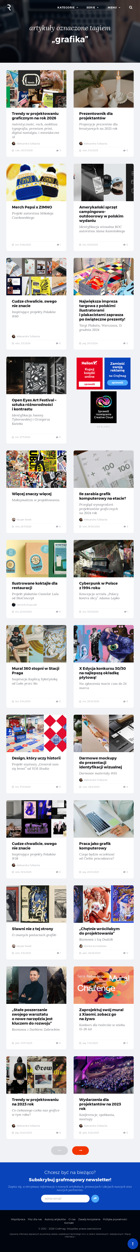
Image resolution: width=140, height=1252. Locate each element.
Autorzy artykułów (55, 1225)
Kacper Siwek (22, 521)
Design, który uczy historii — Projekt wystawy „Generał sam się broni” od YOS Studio (36, 757)
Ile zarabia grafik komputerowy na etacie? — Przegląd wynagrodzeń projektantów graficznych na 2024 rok (104, 494)
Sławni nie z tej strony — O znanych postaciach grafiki (36, 927)
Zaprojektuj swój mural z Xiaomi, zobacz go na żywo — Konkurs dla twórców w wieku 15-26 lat (104, 1013)
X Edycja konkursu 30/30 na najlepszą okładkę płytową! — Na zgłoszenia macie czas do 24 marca (104, 669)
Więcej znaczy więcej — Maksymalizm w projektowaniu (36, 494)
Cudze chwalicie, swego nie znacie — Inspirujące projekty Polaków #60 (36, 305)
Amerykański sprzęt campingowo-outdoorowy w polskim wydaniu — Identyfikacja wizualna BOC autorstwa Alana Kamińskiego (104, 208)
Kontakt (69, 1229)
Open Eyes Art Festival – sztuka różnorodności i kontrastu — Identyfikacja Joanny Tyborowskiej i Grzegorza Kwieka (36, 401)
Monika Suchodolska (93, 951)
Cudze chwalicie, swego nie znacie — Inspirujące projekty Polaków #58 (36, 844)
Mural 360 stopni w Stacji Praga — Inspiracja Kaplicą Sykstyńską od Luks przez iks (36, 669)
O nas (72, 1225)
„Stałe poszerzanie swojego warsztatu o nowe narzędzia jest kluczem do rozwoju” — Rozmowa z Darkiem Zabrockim (36, 1013)
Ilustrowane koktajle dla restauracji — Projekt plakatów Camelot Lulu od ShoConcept (36, 582)
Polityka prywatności (115, 1225)
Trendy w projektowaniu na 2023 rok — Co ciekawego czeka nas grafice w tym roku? (36, 1103)
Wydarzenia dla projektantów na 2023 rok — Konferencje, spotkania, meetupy (104, 1103)
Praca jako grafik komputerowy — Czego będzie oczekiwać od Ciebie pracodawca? (104, 844)
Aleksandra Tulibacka (26, 143)
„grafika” (70, 39)
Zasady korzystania (89, 1225)
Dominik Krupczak (24, 607)
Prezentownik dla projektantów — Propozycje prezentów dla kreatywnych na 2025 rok (104, 113)
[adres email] (65, 1205)
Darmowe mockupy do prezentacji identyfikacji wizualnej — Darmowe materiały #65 (104, 757)
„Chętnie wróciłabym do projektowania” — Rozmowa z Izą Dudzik (104, 927)
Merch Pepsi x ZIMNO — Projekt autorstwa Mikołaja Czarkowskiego (36, 208)
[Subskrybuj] (95, 1205)
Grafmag (60, 1234)
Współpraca (18, 1225)
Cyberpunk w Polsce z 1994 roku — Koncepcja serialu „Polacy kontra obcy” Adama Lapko (104, 582)
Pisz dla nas (35, 1225)
